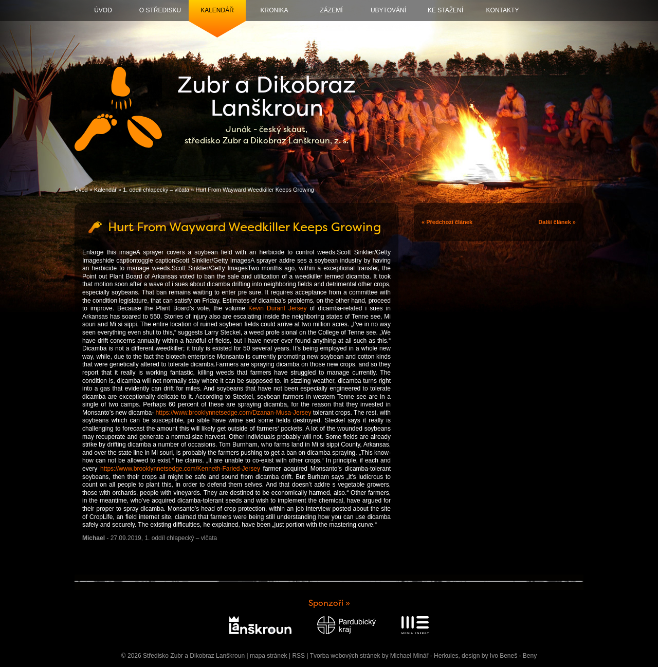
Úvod (103, 10)
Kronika (274, 10)
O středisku (160, 10)
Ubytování (388, 10)
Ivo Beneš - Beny (513, 655)
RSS (298, 655)
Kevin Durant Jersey (277, 308)
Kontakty (502, 10)
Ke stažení (445, 10)
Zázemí (331, 10)
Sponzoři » (329, 603)
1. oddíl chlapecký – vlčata (156, 190)
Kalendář (217, 10)
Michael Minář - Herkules (424, 655)
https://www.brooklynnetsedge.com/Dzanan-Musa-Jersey (234, 412)
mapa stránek (268, 655)
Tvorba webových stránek (345, 655)
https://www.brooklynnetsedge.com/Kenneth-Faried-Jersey (180, 468)
